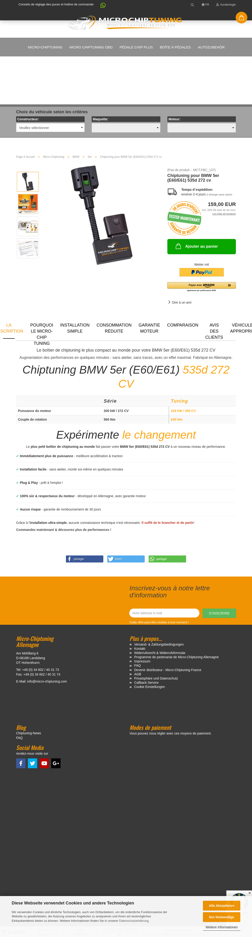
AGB (137, 627)
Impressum (142, 614)
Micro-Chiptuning (45, 47)
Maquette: (100, 72)
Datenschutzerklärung (133, 920)
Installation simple (75, 281)
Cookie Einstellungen (149, 640)
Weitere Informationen (221, 927)
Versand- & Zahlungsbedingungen (159, 597)
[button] (101, 6)
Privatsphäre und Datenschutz (156, 631)
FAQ (137, 619)
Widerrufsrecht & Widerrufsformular (159, 606)
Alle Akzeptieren (221, 906)
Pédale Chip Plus (136, 47)
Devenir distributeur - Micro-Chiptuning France (167, 623)
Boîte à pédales (175, 47)
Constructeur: (28, 72)
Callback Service (146, 636)
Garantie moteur (149, 281)
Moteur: (174, 72)
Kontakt (139, 602)
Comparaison (182, 278)
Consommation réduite (114, 281)
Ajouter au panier (196, 199)
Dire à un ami (181, 255)
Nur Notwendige (221, 917)
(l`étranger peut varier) (219, 147)
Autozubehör (211, 47)
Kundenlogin (226, 4)
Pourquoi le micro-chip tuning (41, 284)
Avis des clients (214, 284)
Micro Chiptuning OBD (90, 47)
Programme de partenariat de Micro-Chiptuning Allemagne (176, 610)
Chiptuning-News (28, 686)
